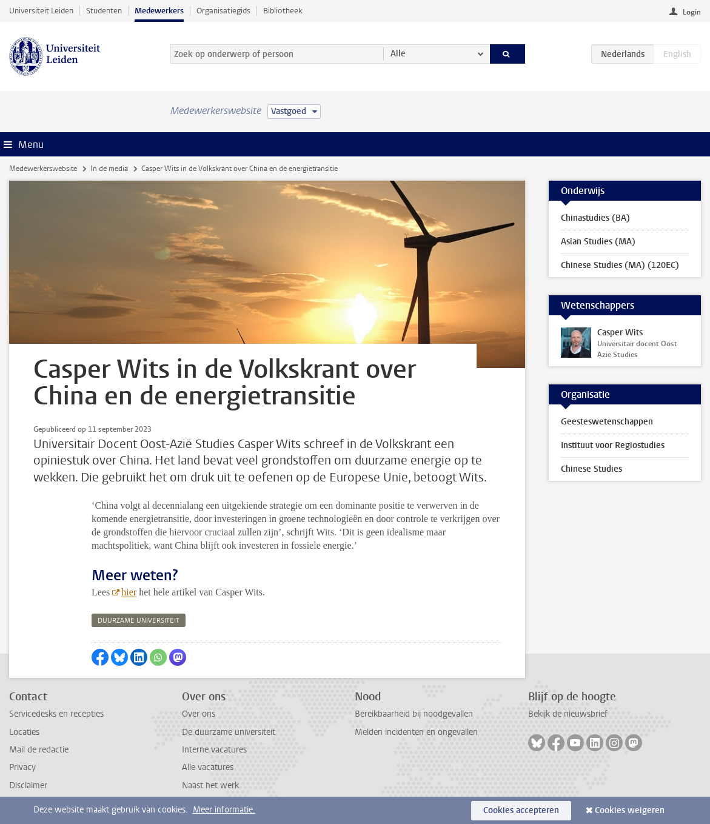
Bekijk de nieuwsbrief (568, 714)
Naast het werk (210, 785)
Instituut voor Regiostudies (613, 445)
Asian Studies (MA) (598, 241)
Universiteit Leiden (41, 10)
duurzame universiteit (138, 620)
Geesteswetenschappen (607, 421)
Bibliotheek (283, 10)
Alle (398, 53)
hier (128, 592)
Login (692, 12)
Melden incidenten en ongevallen (416, 732)
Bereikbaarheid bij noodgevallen (414, 714)
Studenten (104, 10)
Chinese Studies (591, 469)
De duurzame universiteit (228, 732)
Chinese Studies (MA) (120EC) (620, 265)
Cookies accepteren (521, 810)
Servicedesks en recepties (56, 714)
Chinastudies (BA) (595, 218)
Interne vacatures (214, 749)
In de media (109, 168)
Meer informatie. (224, 810)
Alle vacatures (207, 767)
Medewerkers (159, 10)
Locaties (24, 732)
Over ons (198, 714)
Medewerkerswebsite (43, 168)
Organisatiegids (223, 10)
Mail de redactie (39, 749)
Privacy (22, 767)
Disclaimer (28, 785)
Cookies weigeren (630, 810)
